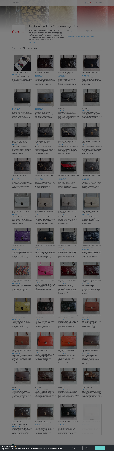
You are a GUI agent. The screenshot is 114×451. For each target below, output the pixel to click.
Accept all (100, 448)
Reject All (88, 448)
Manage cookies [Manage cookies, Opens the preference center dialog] (76, 448)
